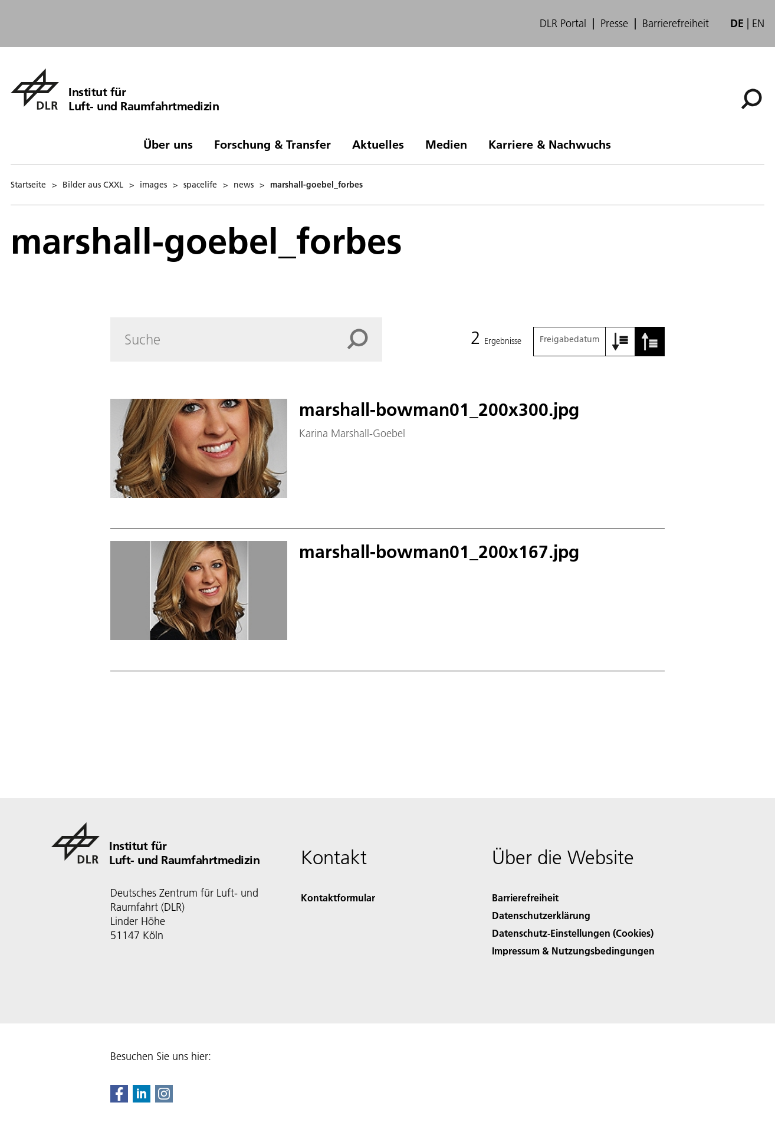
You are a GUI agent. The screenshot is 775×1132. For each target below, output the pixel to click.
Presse (614, 23)
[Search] (246, 339)
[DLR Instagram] (164, 1098)
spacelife (200, 185)
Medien (446, 144)
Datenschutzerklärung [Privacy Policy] (541, 915)
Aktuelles (378, 144)
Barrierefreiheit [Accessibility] (525, 897)
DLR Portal (563, 23)
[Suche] (751, 99)
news (244, 185)
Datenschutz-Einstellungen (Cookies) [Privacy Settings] (573, 933)
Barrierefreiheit (675, 23)
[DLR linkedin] (141, 1098)
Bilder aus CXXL (93, 185)
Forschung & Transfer (272, 144)
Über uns (168, 144)
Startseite (28, 185)
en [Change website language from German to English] (758, 23)
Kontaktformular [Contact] (338, 897)
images (153, 185)
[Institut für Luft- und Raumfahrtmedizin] (115, 89)
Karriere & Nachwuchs (549, 144)
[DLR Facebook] (119, 1098)
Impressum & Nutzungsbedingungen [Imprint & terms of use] (573, 950)
